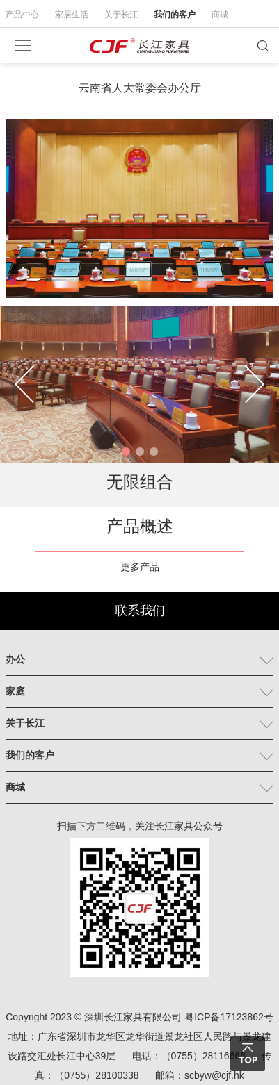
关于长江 (121, 14)
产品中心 (22, 14)
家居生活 (71, 14)
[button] (126, 451)
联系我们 (140, 611)
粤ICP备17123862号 (228, 1016)
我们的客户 (175, 14)
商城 (220, 14)
